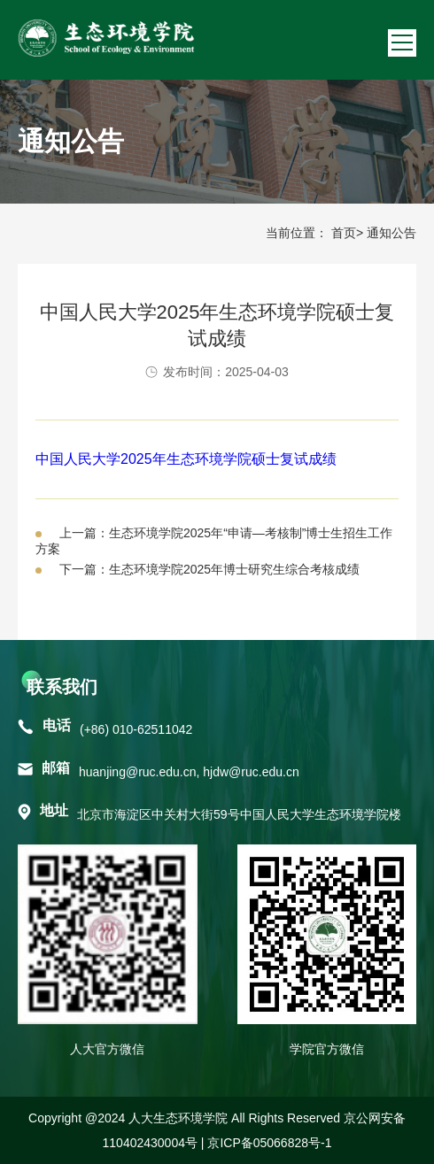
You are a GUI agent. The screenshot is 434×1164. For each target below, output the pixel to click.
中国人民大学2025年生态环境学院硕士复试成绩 (186, 458)
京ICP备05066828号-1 (269, 1143)
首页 (343, 233)
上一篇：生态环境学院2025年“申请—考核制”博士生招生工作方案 (213, 541)
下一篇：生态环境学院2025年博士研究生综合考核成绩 (209, 569)
